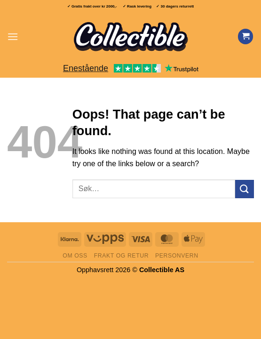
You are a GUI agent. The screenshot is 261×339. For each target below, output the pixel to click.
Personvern (176, 255)
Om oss (75, 255)
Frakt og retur (121, 255)
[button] (12, 36)
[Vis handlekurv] (245, 36)
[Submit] (244, 189)
